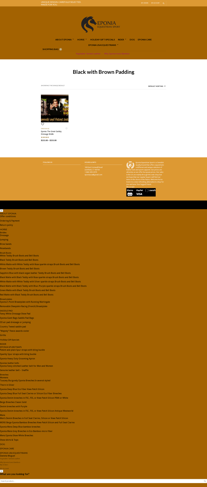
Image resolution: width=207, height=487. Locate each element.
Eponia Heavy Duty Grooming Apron (17, 358)
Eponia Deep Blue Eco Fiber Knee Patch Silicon (22, 389)
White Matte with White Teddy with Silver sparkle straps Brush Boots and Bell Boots (40, 281)
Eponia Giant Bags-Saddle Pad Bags (17, 318)
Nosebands (5, 248)
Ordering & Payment (10, 220)
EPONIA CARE (145, 39)
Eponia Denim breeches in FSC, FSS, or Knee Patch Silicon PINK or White (34, 397)
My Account (155, 3)
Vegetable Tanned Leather (88, 53)
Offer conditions (8, 216)
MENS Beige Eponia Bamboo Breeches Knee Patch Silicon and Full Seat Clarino (37, 422)
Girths (3, 335)
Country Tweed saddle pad (13, 326)
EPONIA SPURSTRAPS (11, 347)
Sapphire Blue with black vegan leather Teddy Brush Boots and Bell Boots (35, 273)
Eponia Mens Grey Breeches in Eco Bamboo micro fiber (26, 431)
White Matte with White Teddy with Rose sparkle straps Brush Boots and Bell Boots (40, 264)
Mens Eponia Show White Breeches (16, 435)
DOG (132, 39)
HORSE (81, 39)
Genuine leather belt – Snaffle (14, 370)
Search (205, 481)
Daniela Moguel (7, 455)
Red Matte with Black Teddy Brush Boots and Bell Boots (26, 294)
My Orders (144, 3)
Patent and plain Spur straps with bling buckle (22, 350)
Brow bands (5, 244)
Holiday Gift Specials (102, 39)
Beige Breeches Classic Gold (13, 402)
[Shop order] (152, 86)
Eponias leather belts (9, 362)
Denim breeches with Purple (13, 406)
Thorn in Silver (7, 385)
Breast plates (6, 299)
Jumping (4, 239)
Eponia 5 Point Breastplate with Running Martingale (25, 302)
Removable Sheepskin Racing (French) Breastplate (23, 306)
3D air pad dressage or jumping (15, 322)
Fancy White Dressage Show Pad (15, 313)
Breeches (4, 374)
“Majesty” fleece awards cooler (14, 331)
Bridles (3, 232)
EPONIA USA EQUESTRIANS (102, 45)
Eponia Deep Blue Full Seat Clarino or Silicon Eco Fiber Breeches (31, 393)
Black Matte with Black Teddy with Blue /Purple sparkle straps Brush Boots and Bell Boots (43, 286)
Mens (2, 415)
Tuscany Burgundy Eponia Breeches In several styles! (25, 380)
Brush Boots (5, 252)
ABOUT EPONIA (63, 39)
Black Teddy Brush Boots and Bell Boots (19, 260)
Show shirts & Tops (9, 439)
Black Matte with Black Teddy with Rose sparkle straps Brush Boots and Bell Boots (39, 277)
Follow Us (47, 162)
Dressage (45, 128)
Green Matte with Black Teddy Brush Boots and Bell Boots (27, 290)
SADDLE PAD (6, 310)
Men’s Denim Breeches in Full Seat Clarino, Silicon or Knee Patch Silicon (34, 418)
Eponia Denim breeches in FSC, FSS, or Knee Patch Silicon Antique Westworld (36, 410)
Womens (4, 377)
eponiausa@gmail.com (93, 175)
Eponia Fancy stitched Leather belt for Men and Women (26, 366)
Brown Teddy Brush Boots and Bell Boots (19, 268)
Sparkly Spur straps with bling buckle (18, 354)
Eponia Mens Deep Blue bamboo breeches (20, 426)
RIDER (121, 39)
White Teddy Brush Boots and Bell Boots (19, 255)
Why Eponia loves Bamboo (117, 53)
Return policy (6, 225)
